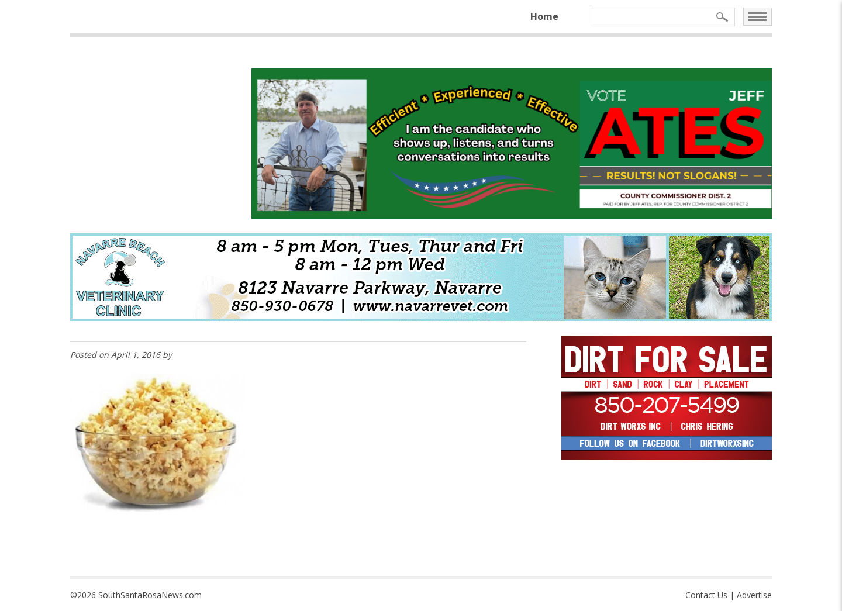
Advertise (754, 594)
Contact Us (706, 594)
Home (544, 16)
